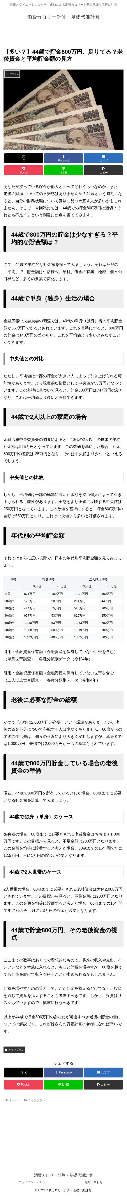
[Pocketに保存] (23, 170)
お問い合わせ (93, 1182)
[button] (103, 170)
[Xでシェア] (23, 158)
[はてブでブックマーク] (103, 158)
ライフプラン (14, 1049)
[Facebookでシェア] (63, 158)
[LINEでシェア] (63, 170)
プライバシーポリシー (33, 1182)
